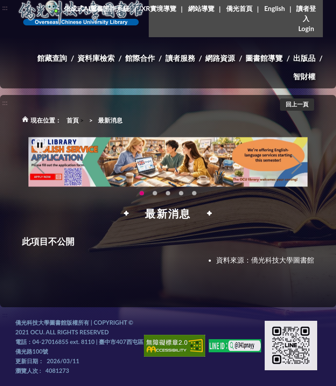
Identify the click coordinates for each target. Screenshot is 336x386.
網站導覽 (201, 8)
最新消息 (110, 120)
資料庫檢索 (96, 58)
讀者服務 (180, 58)
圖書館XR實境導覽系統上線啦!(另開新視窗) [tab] (168, 196)
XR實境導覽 (158, 8)
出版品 (304, 58)
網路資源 (220, 58)
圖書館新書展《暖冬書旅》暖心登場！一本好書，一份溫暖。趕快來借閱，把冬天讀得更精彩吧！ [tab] (155, 196)
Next (296, 167)
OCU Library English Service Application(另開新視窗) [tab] (142, 196)
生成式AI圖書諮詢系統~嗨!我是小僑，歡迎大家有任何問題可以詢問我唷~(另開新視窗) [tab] (194, 196)
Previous (39, 167)
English (274, 8)
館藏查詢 (52, 58)
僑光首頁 (239, 8)
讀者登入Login (306, 18)
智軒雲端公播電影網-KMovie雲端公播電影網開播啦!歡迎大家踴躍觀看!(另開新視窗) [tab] (181, 196)
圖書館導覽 (264, 58)
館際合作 (140, 58)
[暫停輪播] (40, 148)
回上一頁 (297, 104)
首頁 (72, 120)
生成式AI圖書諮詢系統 (97, 8)
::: (4, 7)
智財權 (304, 76)
